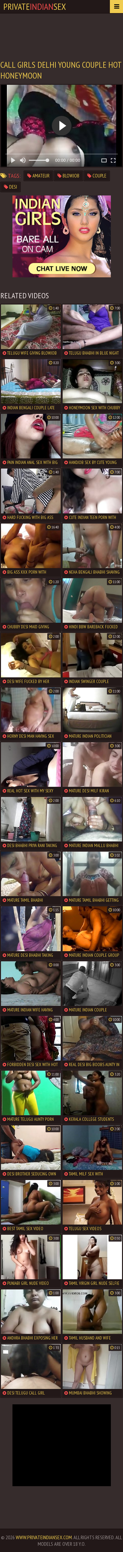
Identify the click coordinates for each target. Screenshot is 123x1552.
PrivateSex (34, 6)
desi (10, 187)
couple (96, 176)
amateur (38, 176)
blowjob (68, 176)
